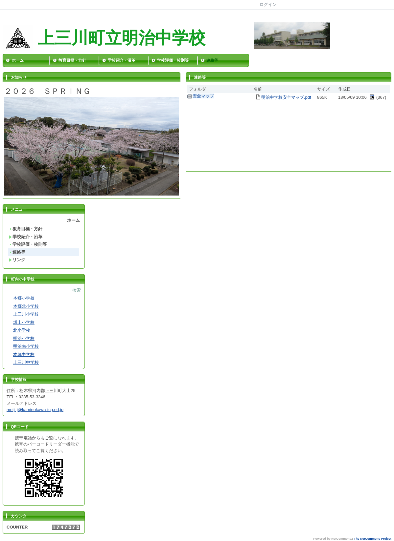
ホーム (18, 60)
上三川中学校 (26, 362)
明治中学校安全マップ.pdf (286, 97)
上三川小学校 (26, 314)
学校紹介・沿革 (121, 60)
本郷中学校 (24, 354)
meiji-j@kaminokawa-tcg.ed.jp (35, 409)
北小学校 (21, 330)
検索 (76, 290)
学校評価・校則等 (173, 60)
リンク (17, 259)
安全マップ (203, 96)
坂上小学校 (24, 322)
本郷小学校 (24, 298)
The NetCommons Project (372, 538)
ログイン (268, 4)
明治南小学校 (26, 346)
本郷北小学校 (26, 306)
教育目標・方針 (72, 60)
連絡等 (212, 60)
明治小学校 (24, 338)
